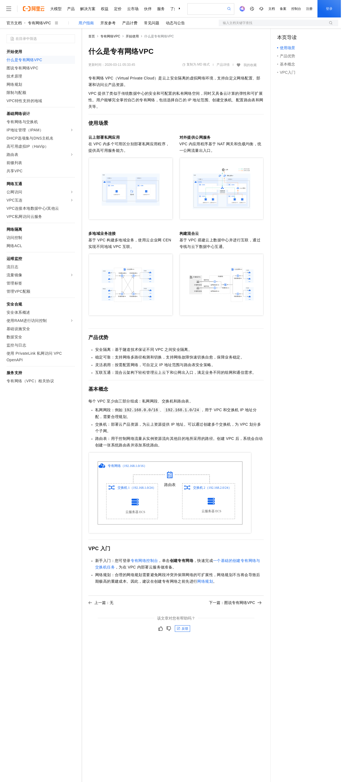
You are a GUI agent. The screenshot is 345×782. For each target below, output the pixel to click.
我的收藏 (250, 65)
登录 (329, 9)
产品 (71, 9)
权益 (105, 9)
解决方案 (87, 9)
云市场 (133, 9)
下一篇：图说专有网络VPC (235, 602)
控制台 (296, 9)
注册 (309, 9)
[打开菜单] (8, 8)
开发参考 (108, 23)
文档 (271, 9)
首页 (91, 36)
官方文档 (14, 23)
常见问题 (151, 23)
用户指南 (86, 23)
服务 (161, 9)
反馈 (182, 628)
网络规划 (205, 581)
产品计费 (129, 23)
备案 (283, 9)
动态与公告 (175, 23)
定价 (118, 9)
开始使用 (132, 36)
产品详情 (223, 65)
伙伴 (148, 9)
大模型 (56, 9)
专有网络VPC (39, 23)
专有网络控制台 (144, 560)
